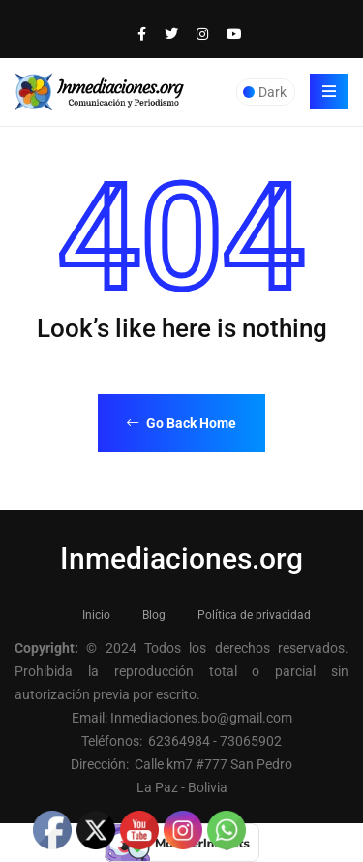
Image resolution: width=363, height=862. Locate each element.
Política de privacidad (254, 615)
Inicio (96, 615)
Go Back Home (181, 423)
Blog (154, 615)
